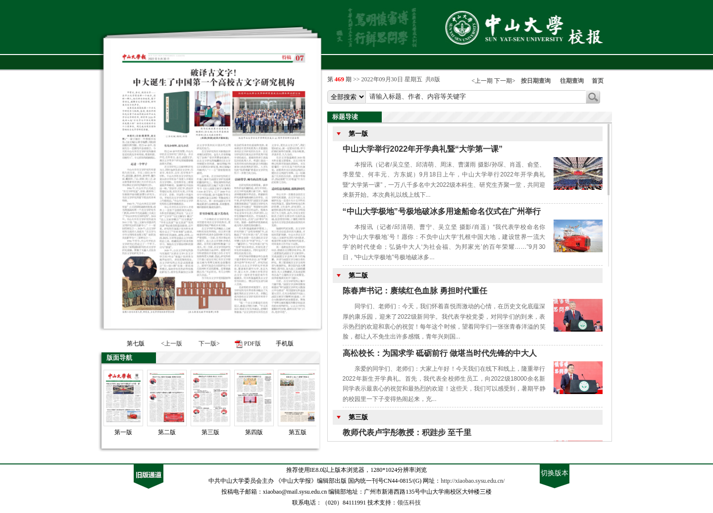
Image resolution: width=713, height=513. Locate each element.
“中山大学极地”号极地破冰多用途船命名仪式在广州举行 (442, 211)
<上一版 (171, 343)
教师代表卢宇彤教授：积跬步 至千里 (407, 432)
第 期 (340, 79)
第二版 (167, 432)
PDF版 (252, 343)
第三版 (210, 432)
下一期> (504, 80)
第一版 (123, 432)
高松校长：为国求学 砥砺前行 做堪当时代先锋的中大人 (440, 353)
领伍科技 (409, 502)
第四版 (254, 432)
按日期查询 (536, 80)
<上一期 (482, 80)
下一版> (209, 343)
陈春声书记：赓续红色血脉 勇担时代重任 (415, 290)
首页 (598, 80)
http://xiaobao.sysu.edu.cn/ (473, 480)
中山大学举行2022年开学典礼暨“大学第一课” (423, 149)
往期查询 (572, 80)
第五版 (297, 432)
